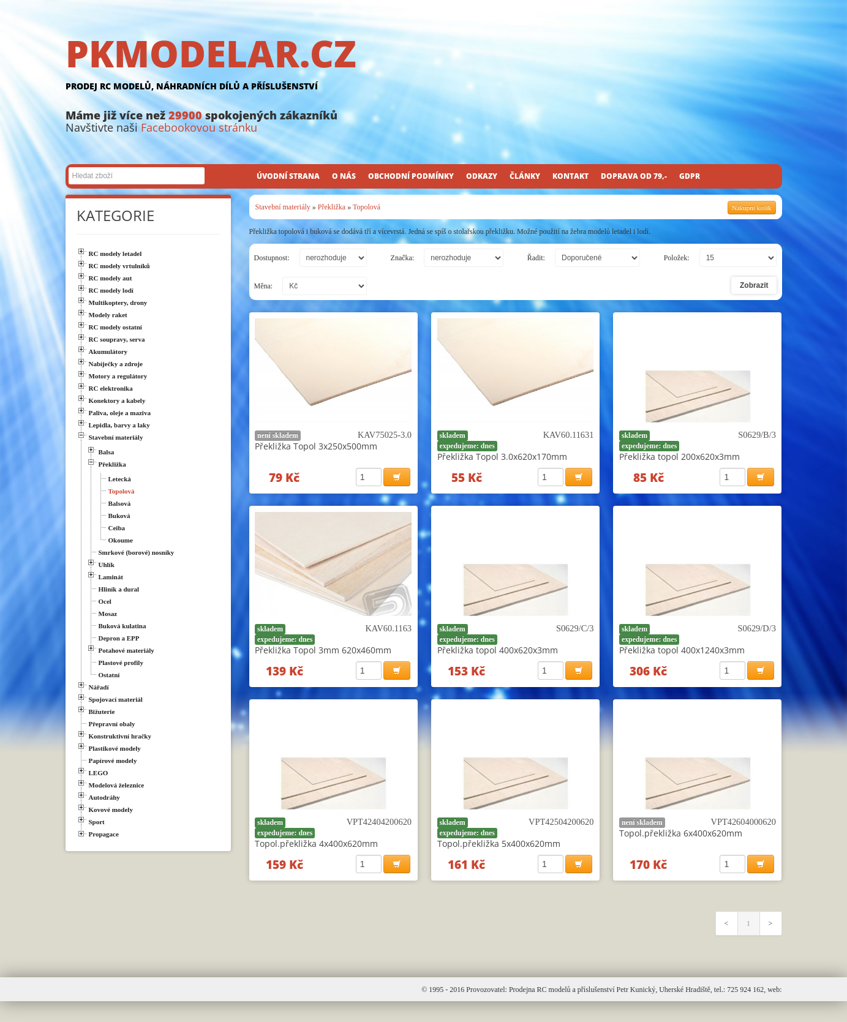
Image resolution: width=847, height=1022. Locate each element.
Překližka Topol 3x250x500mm (316, 446)
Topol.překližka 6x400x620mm (680, 846)
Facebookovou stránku (199, 127)
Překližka (331, 207)
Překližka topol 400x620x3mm (497, 657)
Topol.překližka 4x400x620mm (316, 857)
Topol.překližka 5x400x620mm (498, 857)
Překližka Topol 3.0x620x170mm (502, 456)
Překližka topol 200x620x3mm (679, 456)
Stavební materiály (283, 207)
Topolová (366, 207)
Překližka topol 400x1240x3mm (682, 657)
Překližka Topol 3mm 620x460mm (323, 657)
